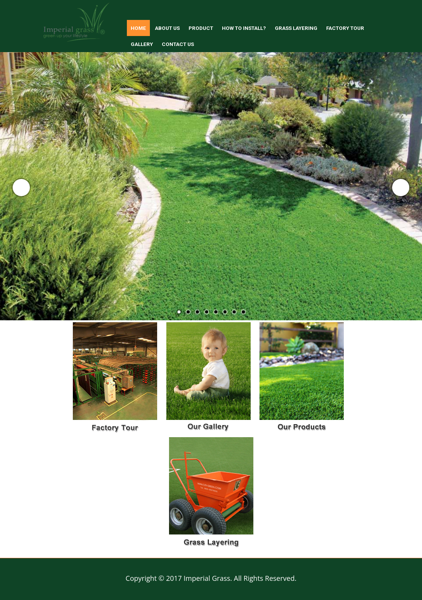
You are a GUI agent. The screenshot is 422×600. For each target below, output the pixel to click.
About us (167, 28)
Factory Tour (345, 28)
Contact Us (178, 44)
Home (138, 28)
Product (201, 28)
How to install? (244, 28)
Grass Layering (296, 28)
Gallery (142, 44)
